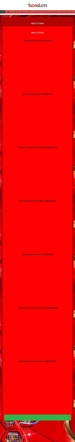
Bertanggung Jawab (15, 12)
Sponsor (59, 12)
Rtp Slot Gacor (66, 12)
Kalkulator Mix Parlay (49, 12)
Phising (39, 12)
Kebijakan (25, 12)
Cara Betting (33, 12)
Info (6, 12)
